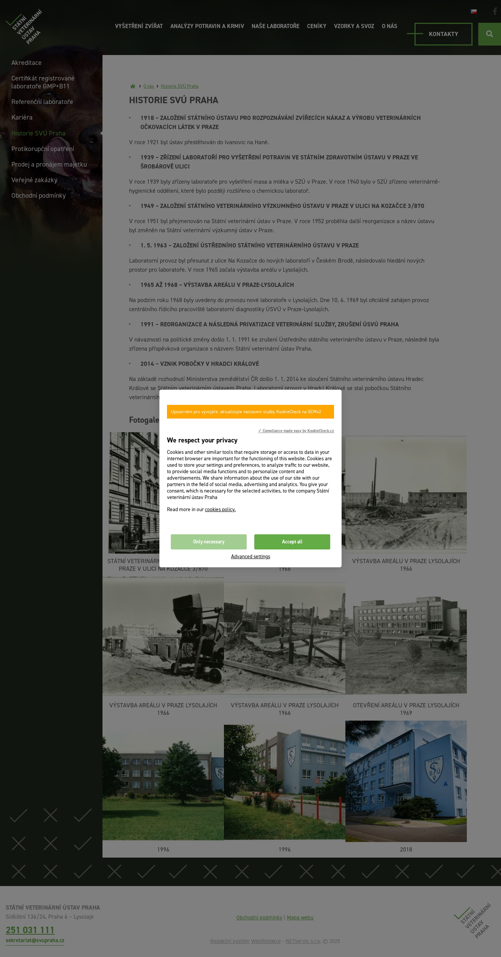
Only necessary (208, 541)
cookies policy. (220, 509)
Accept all (292, 541)
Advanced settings (250, 556)
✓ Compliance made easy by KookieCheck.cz (296, 430)
